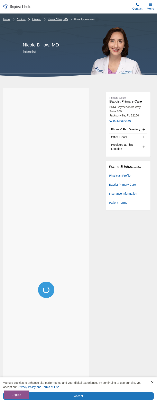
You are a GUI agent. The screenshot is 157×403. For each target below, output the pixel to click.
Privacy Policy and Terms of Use (38, 387)
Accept (78, 396)
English (16, 394)
